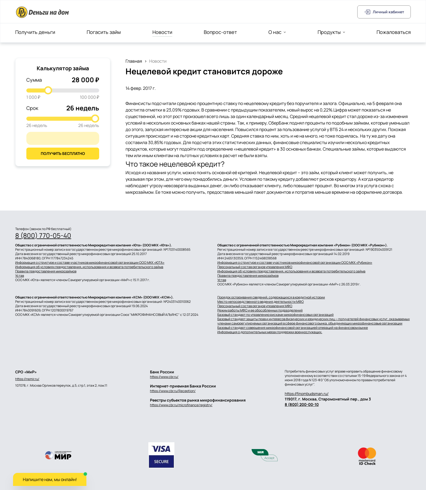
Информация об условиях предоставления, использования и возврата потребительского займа (89, 267)
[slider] (48, 90)
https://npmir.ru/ (27, 379)
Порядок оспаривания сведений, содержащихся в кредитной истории (271, 297)
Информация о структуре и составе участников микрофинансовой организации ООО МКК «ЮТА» (89, 262)
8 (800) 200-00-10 (302, 404)
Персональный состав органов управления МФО (254, 267)
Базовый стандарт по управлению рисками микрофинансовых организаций (275, 315)
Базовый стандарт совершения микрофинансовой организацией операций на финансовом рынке (292, 328)
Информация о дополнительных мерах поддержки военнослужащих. (269, 332)
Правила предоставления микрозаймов (45, 271)
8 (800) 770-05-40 (43, 235)
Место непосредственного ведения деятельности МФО (260, 302)
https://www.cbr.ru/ (164, 376)
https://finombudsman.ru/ (306, 393)
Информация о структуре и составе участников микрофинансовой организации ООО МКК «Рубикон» (294, 262)
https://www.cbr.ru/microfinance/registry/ (181, 405)
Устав (19, 275)
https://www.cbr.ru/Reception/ (173, 391)
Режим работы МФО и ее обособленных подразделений (260, 310)
